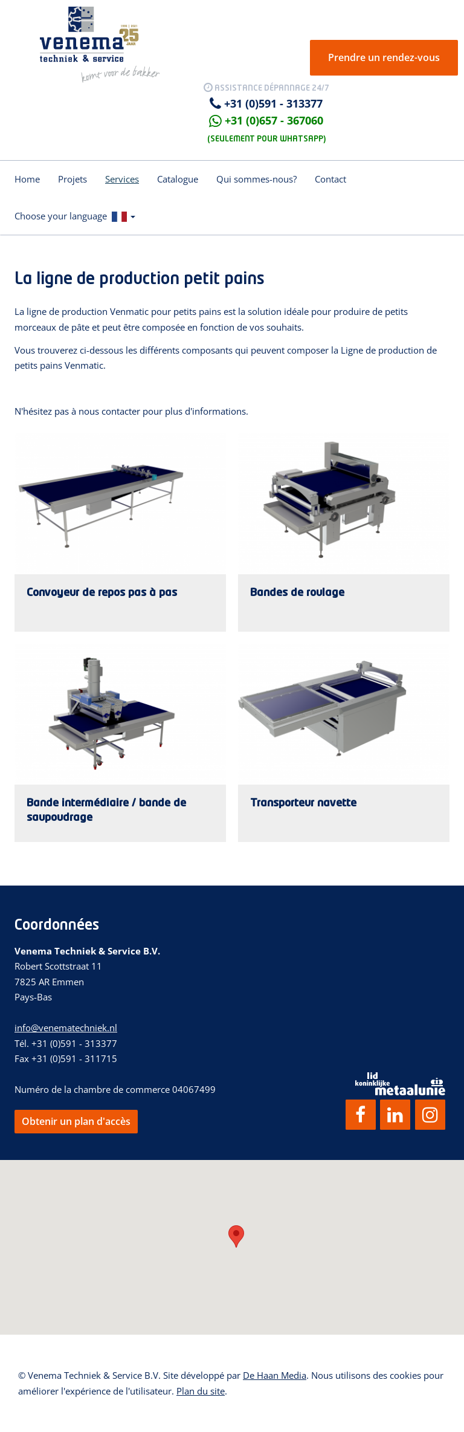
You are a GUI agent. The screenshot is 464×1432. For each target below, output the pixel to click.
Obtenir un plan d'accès (76, 1121)
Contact (330, 179)
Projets (72, 179)
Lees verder (120, 532)
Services (122, 179)
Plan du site (200, 1391)
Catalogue (177, 179)
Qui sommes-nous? (256, 179)
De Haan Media (274, 1375)
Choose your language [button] (74, 216)
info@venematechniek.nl (65, 1028)
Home (27, 179)
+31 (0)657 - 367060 (274, 120)
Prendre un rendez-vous (384, 57)
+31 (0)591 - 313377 (273, 103)
